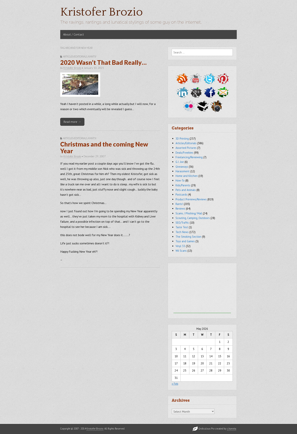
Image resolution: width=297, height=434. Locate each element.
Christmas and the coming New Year (104, 147)
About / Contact (73, 34)
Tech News (182, 232)
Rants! (92, 56)
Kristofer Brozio (101, 12)
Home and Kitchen (187, 176)
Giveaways (182, 166)
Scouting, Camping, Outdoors (193, 218)
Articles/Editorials (75, 56)
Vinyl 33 (180, 246)
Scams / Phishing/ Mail (189, 213)
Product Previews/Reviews (191, 199)
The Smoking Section (188, 236)
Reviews (180, 208)
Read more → (72, 122)
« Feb (175, 384)
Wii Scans (181, 250)
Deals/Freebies (184, 152)
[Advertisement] (202, 289)
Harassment (183, 171)
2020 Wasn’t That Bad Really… (103, 62)
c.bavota (231, 428)
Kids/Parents (183, 185)
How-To (180, 180)
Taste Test (182, 227)
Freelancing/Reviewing (189, 157)
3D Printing (182, 138)
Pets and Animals (186, 190)
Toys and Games (185, 241)
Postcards (181, 194)
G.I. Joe (180, 162)
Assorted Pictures (186, 148)
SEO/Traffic (182, 222)
